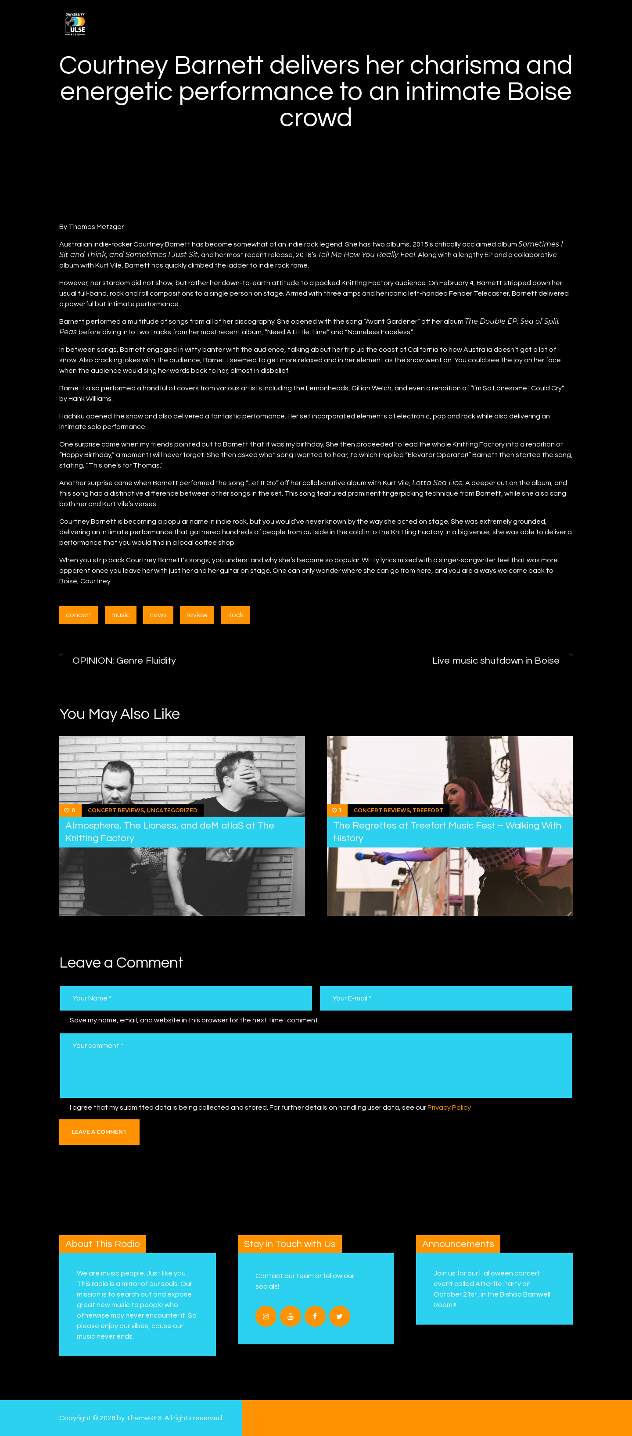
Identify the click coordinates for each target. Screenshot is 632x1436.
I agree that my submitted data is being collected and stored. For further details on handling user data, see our (270, 1107)
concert (79, 614)
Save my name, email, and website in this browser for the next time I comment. (195, 1020)
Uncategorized (172, 810)
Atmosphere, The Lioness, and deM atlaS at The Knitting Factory (169, 832)
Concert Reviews (116, 810)
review (197, 614)
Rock (235, 614)
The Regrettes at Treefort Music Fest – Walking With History (447, 832)
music (120, 614)
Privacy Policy (449, 1107)
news (158, 614)
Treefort (428, 810)
